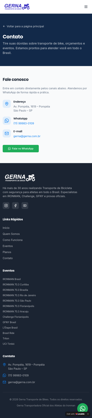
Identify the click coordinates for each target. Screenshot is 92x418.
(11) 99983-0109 (23, 123)
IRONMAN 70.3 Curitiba (16, 284)
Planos (7, 252)
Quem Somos (11, 234)
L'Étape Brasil (10, 327)
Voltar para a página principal (23, 26)
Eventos (8, 246)
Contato (8, 258)
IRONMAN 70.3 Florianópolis (18, 306)
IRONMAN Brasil (12, 279)
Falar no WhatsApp (20, 148)
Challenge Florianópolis (16, 316)
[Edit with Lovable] (75, 414)
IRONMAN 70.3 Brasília (15, 289)
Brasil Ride (8, 333)
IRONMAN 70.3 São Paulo (17, 300)
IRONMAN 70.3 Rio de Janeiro (19, 295)
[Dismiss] (88, 414)
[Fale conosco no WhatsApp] (82, 408)
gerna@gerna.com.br (26, 136)
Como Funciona (12, 240)
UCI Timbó (8, 343)
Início (6, 227)
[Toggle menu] (86, 6)
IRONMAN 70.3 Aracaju (16, 311)
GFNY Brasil (9, 322)
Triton (6, 338)
